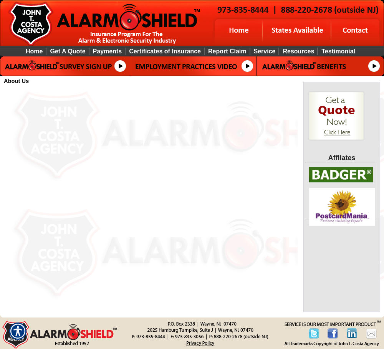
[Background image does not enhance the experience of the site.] (192, 51)
